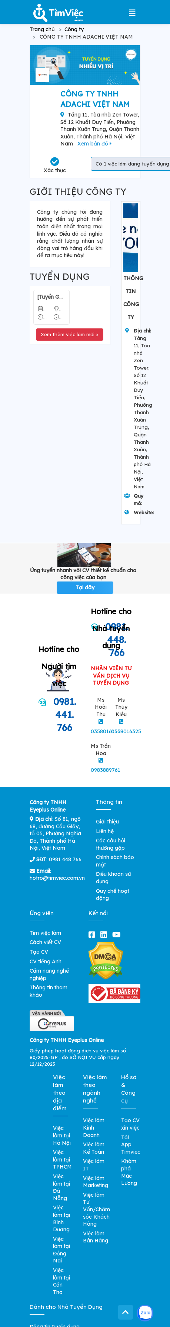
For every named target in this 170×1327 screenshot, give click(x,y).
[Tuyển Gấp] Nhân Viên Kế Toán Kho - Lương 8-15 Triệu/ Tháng (51, 297)
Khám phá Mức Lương (129, 1172)
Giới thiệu (107, 821)
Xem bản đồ (94, 143)
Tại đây (85, 587)
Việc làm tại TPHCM (62, 1159)
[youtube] (118, 934)
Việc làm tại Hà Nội (62, 1135)
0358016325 (126, 731)
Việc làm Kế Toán (93, 1148)
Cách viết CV (45, 942)
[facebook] (93, 934)
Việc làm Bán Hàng (95, 1237)
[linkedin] (105, 934)
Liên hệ (105, 831)
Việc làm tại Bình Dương (61, 1218)
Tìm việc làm (45, 933)
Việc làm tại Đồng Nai (61, 1250)
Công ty (74, 29)
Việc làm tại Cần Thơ (61, 1281)
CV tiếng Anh (45, 961)
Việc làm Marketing (95, 1182)
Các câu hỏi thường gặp (110, 844)
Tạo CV (39, 951)
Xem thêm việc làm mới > (70, 334)
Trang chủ (42, 29)
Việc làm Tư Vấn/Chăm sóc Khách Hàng (96, 1209)
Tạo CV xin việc (130, 1124)
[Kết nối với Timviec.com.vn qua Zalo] (145, 1313)
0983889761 (105, 770)
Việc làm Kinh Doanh (93, 1127)
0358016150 (106, 731)
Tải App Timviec (130, 1144)
